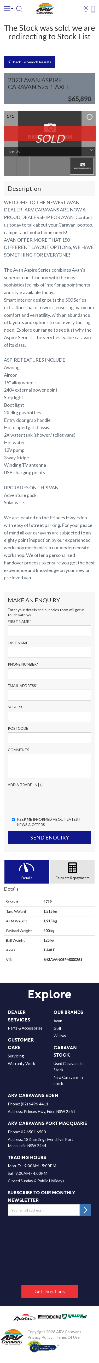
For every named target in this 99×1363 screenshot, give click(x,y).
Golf (57, 1028)
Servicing (16, 1056)
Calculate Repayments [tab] (72, 878)
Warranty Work (21, 1063)
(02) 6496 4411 (34, 1104)
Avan (58, 1020)
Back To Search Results (29, 62)
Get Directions (49, 1291)
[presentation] (47, 803)
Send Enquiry (49, 837)
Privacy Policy (40, 1337)
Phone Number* (23, 664)
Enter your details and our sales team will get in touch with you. (46, 612)
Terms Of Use (68, 1337)
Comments (18, 749)
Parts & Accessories (25, 1028)
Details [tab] (26, 878)
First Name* (19, 621)
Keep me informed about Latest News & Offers (46, 822)
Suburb (15, 707)
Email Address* (23, 685)
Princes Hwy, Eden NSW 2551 (49, 1111)
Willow (60, 1035)
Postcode (18, 728)
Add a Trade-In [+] (25, 784)
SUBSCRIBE (85, 1210)
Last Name (18, 643)
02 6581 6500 (33, 1131)
